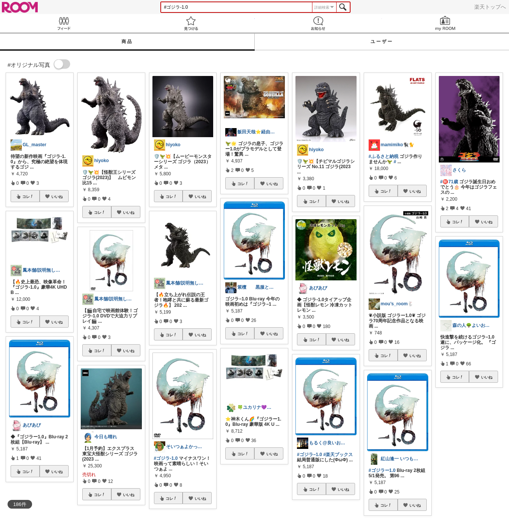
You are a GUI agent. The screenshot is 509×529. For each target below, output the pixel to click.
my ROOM (445, 23)
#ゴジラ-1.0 (166, 458)
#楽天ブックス (338, 454)
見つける (190, 23)
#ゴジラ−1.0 (309, 454)
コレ (28, 196)
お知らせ (318, 23)
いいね (57, 196)
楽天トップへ (490, 7)
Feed (63, 23)
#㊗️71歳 (449, 181)
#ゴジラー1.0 (382, 470)
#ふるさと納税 (383, 156)
